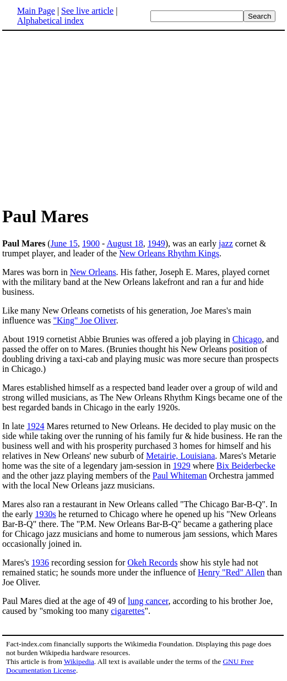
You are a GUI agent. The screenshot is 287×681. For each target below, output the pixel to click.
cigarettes (127, 611)
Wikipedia (79, 661)
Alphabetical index (50, 20)
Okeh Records (152, 562)
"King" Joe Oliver (84, 320)
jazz (226, 243)
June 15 (64, 243)
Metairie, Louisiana (180, 455)
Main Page (36, 10)
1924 (35, 426)
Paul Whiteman (180, 475)
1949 (156, 243)
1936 (40, 562)
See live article (87, 10)
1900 (91, 243)
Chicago (247, 339)
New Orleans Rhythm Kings (169, 253)
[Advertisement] (94, 118)
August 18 (124, 243)
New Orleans (93, 272)
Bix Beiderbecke (245, 465)
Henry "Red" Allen (231, 572)
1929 (182, 465)
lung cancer (148, 601)
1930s (45, 514)
